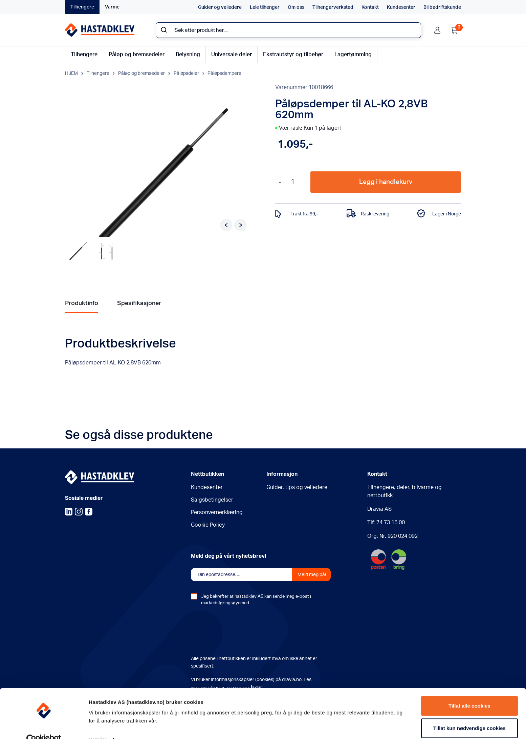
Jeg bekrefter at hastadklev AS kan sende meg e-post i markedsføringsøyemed (256, 600)
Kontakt (370, 7)
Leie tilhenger (265, 7)
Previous (226, 224)
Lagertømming (353, 54)
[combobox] (288, 30)
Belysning (188, 54)
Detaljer (98, 726)
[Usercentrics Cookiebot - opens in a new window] (43, 726)
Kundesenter (401, 7)
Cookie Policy (208, 525)
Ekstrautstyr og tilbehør (293, 54)
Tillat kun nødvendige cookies (469, 714)
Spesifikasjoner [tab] (139, 303)
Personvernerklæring (217, 512)
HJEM (71, 73)
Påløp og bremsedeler (137, 54)
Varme (112, 7)
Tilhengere (82, 7)
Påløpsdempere (224, 73)
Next (240, 224)
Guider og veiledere (220, 7)
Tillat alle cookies (469, 692)
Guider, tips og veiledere (296, 487)
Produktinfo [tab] (81, 303)
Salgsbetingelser (212, 500)
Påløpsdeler (186, 73)
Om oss (296, 7)
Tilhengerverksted (332, 7)
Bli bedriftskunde (442, 7)
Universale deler (231, 54)
